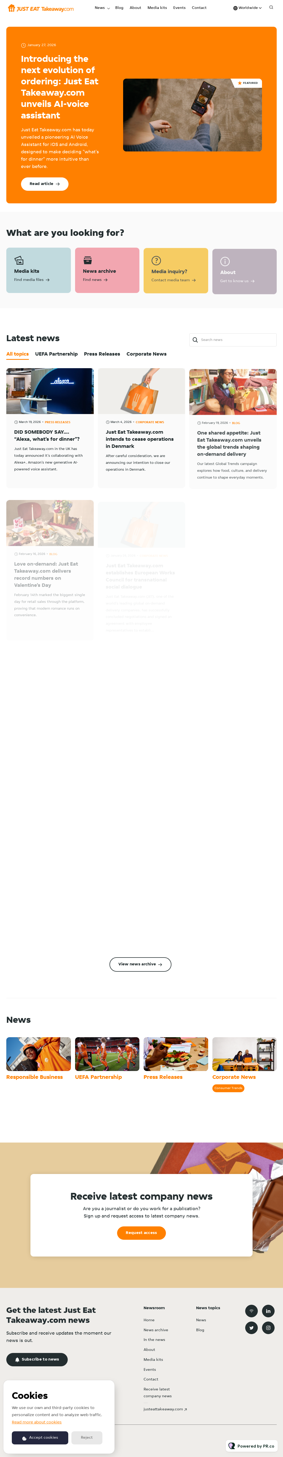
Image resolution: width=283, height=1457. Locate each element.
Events (179, 8)
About (135, 8)
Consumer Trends (228, 1088)
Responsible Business (34, 1077)
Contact (199, 8)
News (100, 8)
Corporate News (234, 1077)
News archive (156, 1330)
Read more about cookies (37, 1422)
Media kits (157, 8)
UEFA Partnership (98, 1077)
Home (149, 1320)
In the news (154, 1340)
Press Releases (163, 1077)
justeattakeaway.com (163, 1409)
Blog (119, 8)
